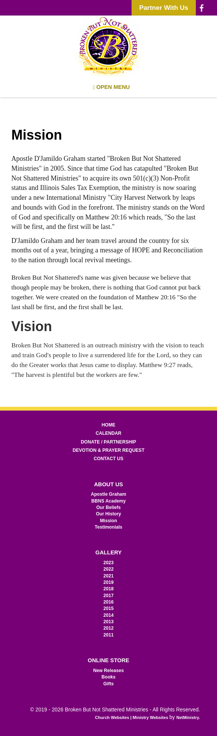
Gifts (108, 683)
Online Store (108, 660)
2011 (109, 635)
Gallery (108, 552)
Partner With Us (163, 7)
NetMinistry (187, 717)
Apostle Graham (108, 494)
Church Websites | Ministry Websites (132, 717)
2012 (109, 628)
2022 (109, 569)
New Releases (108, 670)
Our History (108, 514)
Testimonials (108, 527)
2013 (109, 621)
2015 (109, 608)
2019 (109, 582)
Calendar (108, 433)
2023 (109, 562)
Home (108, 425)
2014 (109, 615)
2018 (109, 588)
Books (108, 677)
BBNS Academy (108, 501)
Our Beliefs (108, 507)
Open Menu (111, 87)
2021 (109, 576)
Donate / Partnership (108, 442)
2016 (109, 602)
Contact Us (109, 458)
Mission (108, 520)
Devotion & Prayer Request (108, 450)
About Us (108, 484)
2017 (109, 595)
